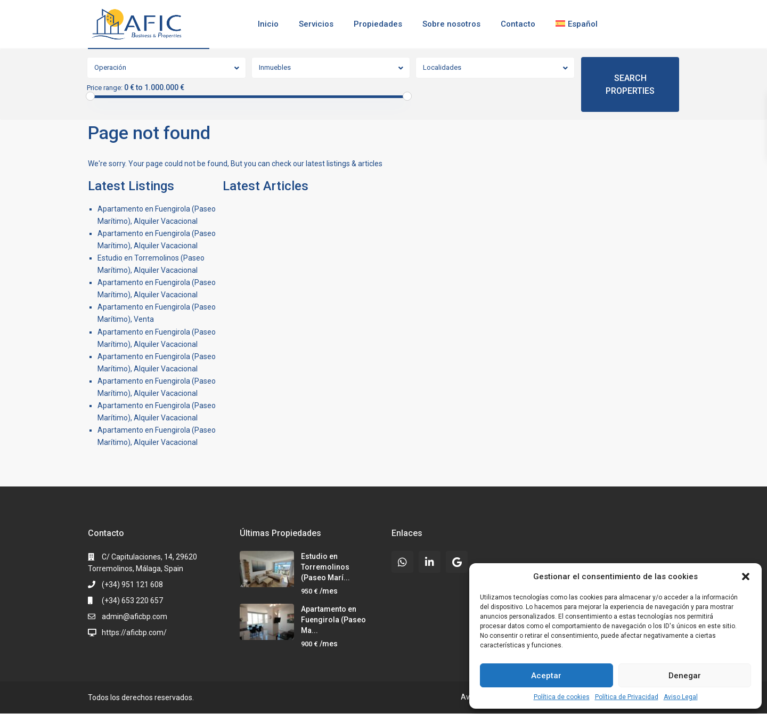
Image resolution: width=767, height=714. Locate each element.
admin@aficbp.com (134, 616)
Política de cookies (562, 697)
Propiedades (378, 24)
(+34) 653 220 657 (132, 600)
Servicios (316, 24)
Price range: (105, 88)
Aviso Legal (681, 697)
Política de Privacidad (626, 697)
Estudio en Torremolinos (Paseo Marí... (325, 567)
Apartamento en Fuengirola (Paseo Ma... (333, 620)
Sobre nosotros (451, 24)
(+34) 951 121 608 (132, 584)
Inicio (268, 24)
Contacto (518, 24)
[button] (745, 576)
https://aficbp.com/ (134, 632)
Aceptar (546, 675)
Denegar (684, 675)
